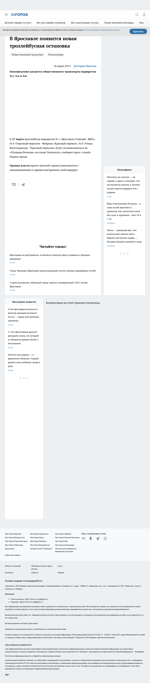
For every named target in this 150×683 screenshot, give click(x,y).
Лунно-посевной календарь (119, 22)
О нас (60, 566)
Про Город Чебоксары (14, 545)
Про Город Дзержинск (39, 534)
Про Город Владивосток (40, 545)
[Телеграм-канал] (98, 538)
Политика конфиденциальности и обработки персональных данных (33, 656)
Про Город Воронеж (13, 534)
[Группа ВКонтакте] (83, 538)
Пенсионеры (55, 54)
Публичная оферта (12, 555)
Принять (138, 31)
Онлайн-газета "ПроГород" (41, 549)
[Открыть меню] (6, 14)
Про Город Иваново (63, 534)
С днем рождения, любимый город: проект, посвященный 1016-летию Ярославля (53, 286)
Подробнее (139, 652)
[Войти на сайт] (144, 14)
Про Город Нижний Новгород (67, 537)
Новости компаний (13, 566)
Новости (34, 572)
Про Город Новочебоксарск (16, 541)
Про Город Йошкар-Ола (15, 537)
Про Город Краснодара (64, 545)
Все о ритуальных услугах (85, 22)
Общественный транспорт (27, 54)
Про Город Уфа (61, 541)
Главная (61, 572)
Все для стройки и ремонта (51, 22)
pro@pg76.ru (43, 599)
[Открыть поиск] (137, 14)
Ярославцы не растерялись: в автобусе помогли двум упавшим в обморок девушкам (53, 259)
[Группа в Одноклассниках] (90, 538)
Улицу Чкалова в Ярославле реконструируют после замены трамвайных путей (53, 272)
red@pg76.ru (37, 602)
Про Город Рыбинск (38, 541)
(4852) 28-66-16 (31, 599)
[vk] (14, 184)
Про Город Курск (37, 537)
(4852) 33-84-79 (25, 602)
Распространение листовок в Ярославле (21, 623)
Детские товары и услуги (18, 22)
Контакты (9, 572)
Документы (9, 549)
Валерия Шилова (85, 66)
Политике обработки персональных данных (102, 30)
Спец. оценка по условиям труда (18, 645)
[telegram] (24, 184)
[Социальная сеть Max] (105, 538)
